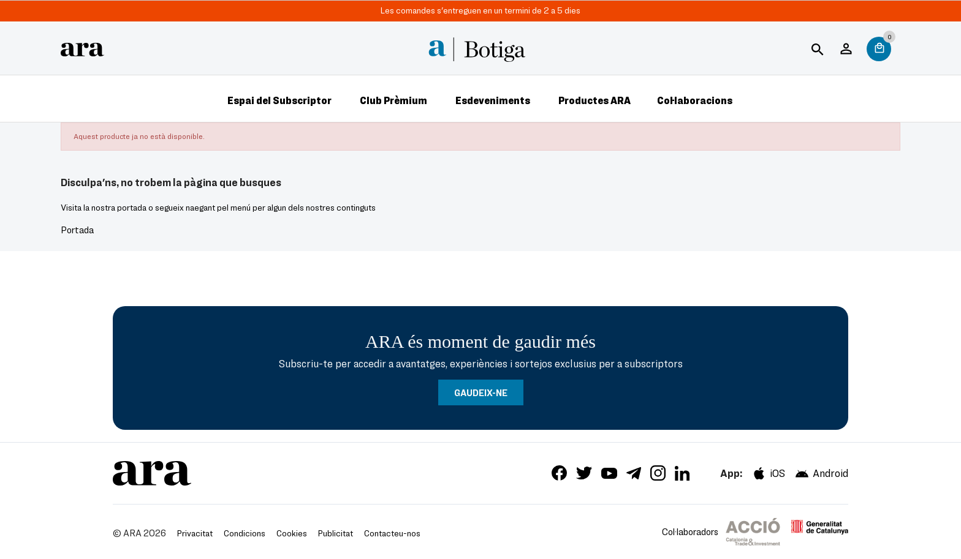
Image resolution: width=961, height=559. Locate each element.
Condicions (244, 533)
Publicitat (335, 533)
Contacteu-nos (392, 533)
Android (821, 473)
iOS (768, 473)
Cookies (291, 533)
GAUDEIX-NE (480, 392)
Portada (77, 229)
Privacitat (195, 533)
